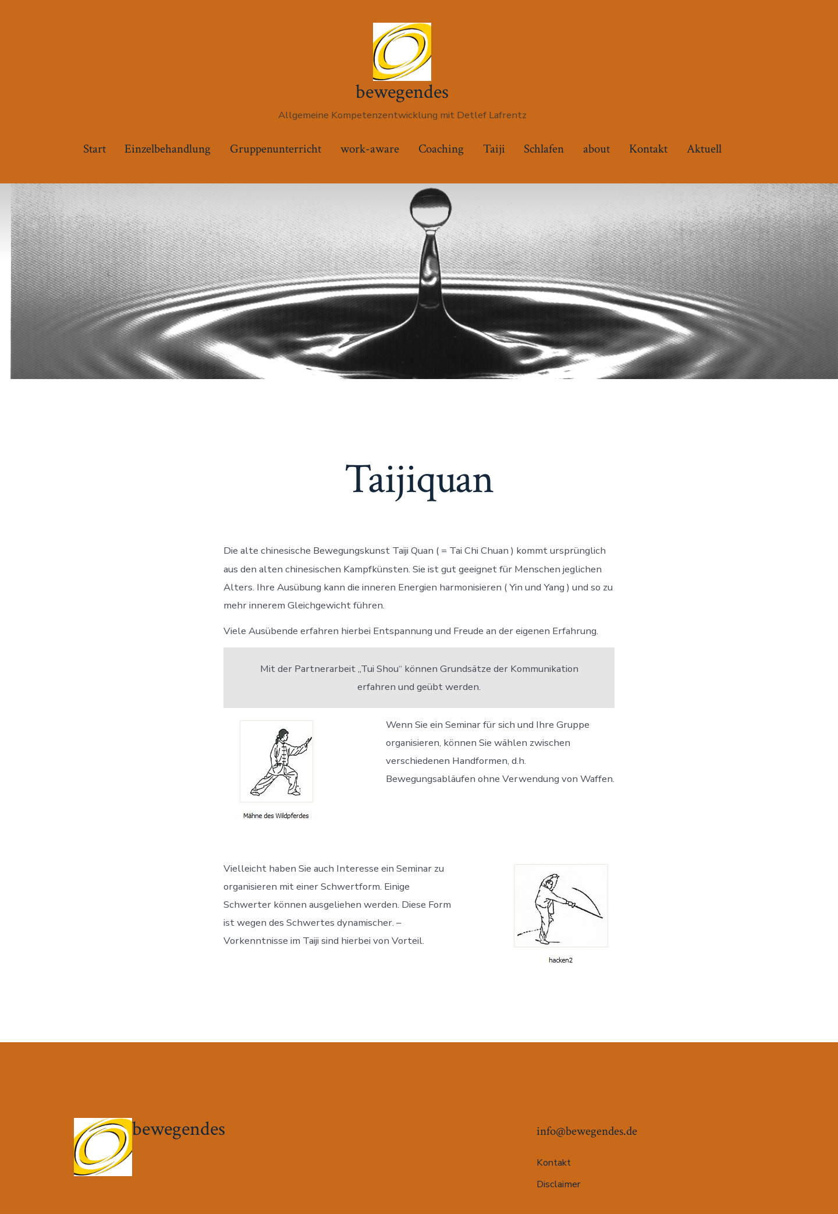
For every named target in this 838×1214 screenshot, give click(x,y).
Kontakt (648, 149)
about (596, 149)
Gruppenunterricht (275, 149)
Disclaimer (558, 1184)
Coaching (441, 149)
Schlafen (544, 149)
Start (94, 149)
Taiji (494, 149)
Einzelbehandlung (168, 149)
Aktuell (704, 149)
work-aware (369, 149)
